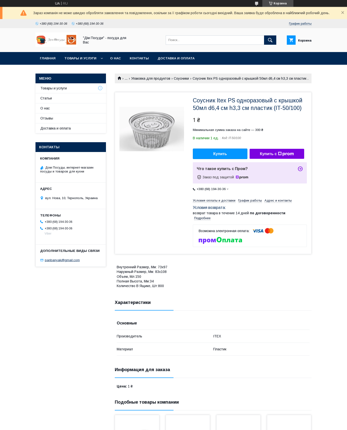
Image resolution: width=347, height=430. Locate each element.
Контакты (139, 58)
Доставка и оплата (176, 58)
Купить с (277, 154)
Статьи (46, 98)
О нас (115, 58)
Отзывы (46, 118)
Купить (220, 154)
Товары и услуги (80, 58)
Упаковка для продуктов (150, 78)
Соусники (181, 78)
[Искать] (270, 40)
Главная (48, 58)
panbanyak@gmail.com (62, 260)
